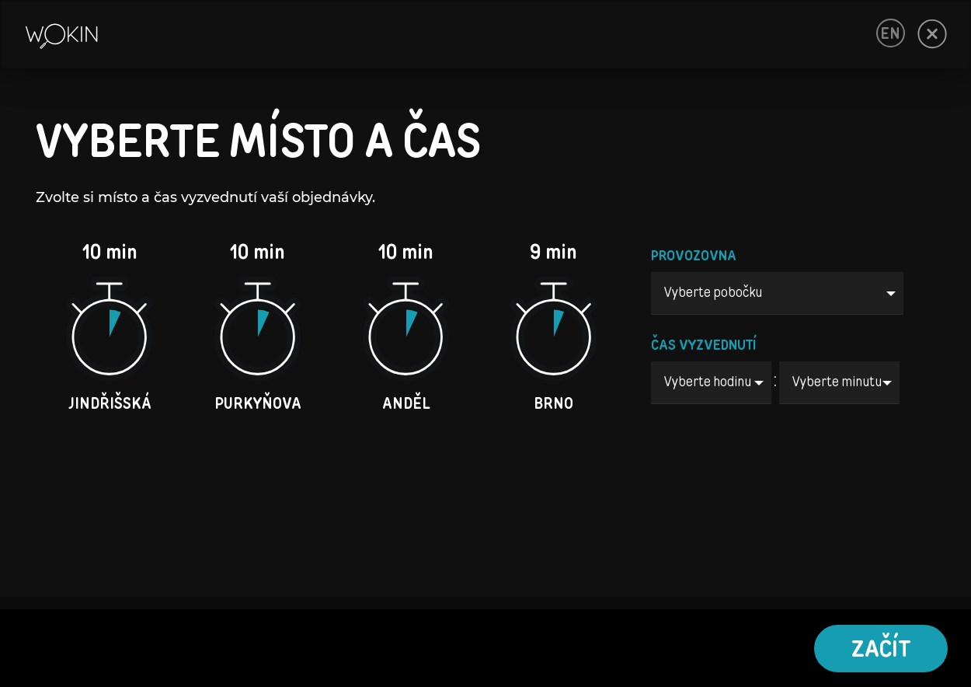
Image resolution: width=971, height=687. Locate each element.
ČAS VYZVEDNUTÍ (704, 346)
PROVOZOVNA (693, 256)
